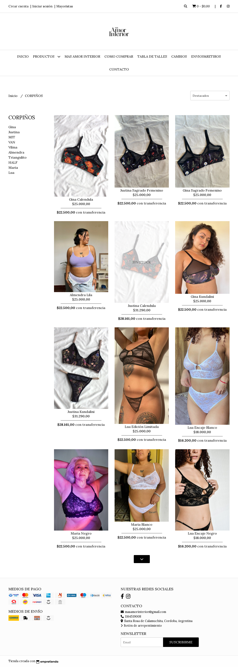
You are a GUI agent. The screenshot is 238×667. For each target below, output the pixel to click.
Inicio (23, 56)
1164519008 (131, 616)
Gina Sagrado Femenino (202, 190)
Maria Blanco (141, 524)
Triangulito (17, 157)
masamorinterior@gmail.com (143, 612)
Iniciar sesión (42, 6)
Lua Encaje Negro (202, 533)
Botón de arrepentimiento (141, 626)
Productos (46, 56)
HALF (13, 162)
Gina (12, 127)
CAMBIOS (179, 56)
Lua (11, 172)
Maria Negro (81, 533)
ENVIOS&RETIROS (206, 56)
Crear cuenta (18, 6)
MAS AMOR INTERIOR (82, 56)
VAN (11, 142)
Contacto (119, 69)
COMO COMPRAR (118, 56)
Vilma (12, 147)
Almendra (16, 152)
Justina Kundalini (81, 412)
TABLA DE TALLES (152, 56)
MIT (11, 137)
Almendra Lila (81, 295)
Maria (13, 167)
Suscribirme (180, 642)
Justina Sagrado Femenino (141, 190)
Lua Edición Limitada (142, 427)
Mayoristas (64, 6)
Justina (14, 132)
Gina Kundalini (202, 296)
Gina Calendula (81, 199)
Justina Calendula (142, 306)
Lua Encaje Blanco (202, 427)
